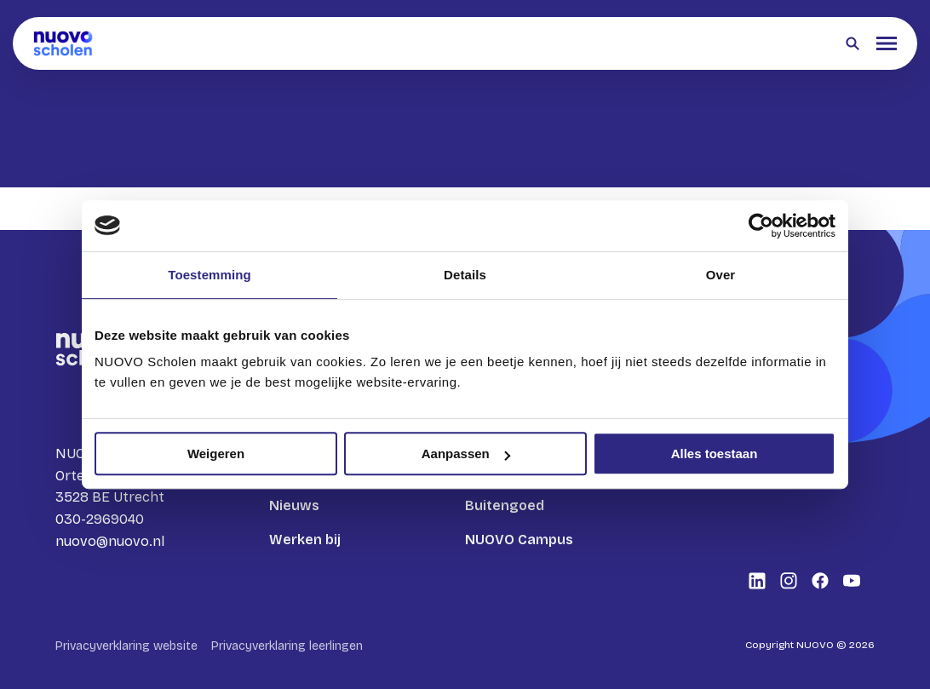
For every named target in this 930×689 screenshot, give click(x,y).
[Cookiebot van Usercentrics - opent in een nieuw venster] (760, 225)
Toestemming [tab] (209, 274)
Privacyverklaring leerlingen (287, 646)
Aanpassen (466, 453)
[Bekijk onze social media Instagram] (788, 580)
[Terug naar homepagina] (63, 43)
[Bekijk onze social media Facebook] (820, 580)
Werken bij (305, 539)
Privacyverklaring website (126, 646)
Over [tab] (721, 274)
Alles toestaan (714, 453)
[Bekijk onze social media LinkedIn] (757, 580)
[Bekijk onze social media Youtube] (851, 580)
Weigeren (215, 453)
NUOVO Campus (519, 539)
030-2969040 (99, 519)
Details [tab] (465, 274)
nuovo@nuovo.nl (109, 541)
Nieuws (294, 505)
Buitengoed (504, 505)
